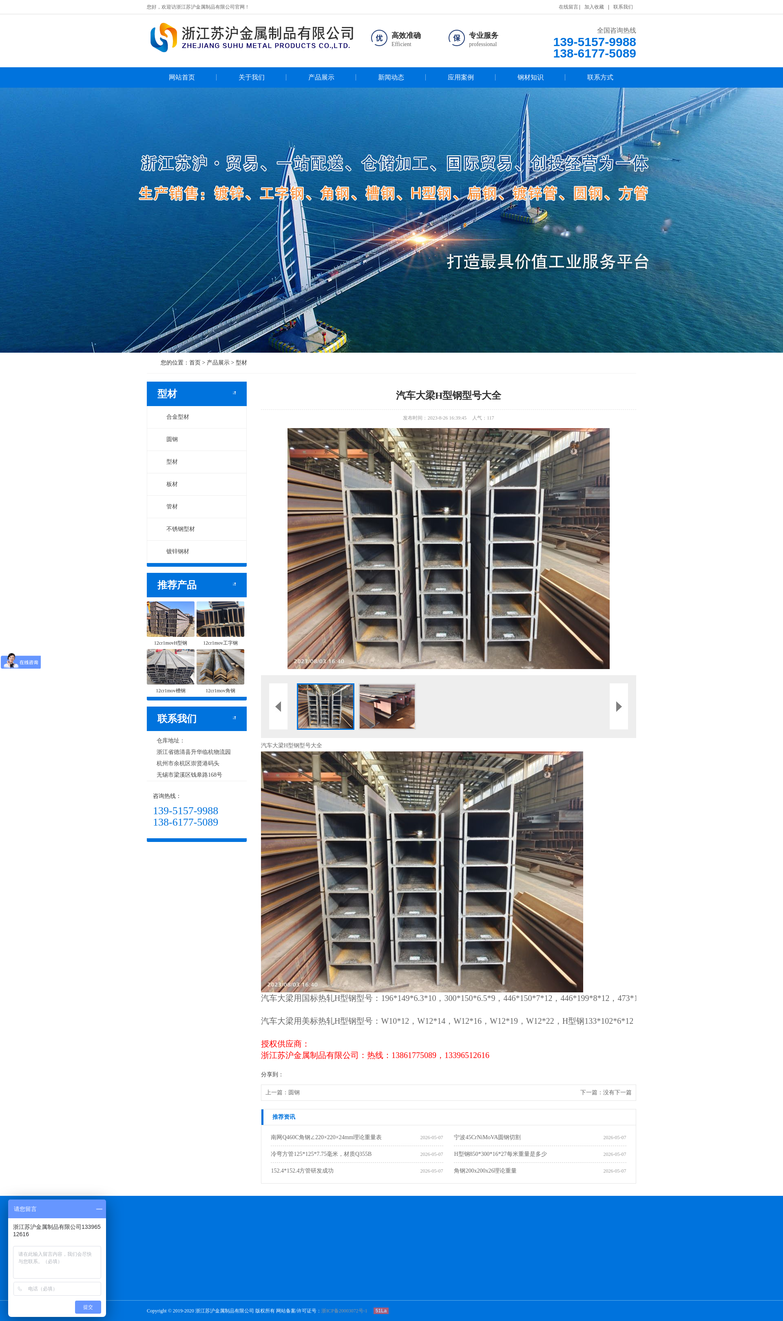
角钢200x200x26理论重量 (485, 1171)
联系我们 (623, 7)
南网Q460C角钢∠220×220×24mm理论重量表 (326, 1137)
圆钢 (167, 439)
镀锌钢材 (173, 551)
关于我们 (252, 77)
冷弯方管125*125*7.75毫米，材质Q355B (321, 1154)
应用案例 (461, 77)
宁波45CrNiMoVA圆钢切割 (487, 1137)
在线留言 (568, 7)
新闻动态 (391, 77)
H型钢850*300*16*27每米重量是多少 (500, 1154)
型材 (241, 363)
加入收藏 (594, 7)
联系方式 (600, 77)
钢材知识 (531, 77)
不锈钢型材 (176, 529)
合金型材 (173, 417)
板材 (167, 484)
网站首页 (182, 77)
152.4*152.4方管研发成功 (302, 1171)
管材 (167, 507)
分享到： (272, 1074)
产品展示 (321, 77)
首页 (195, 363)
